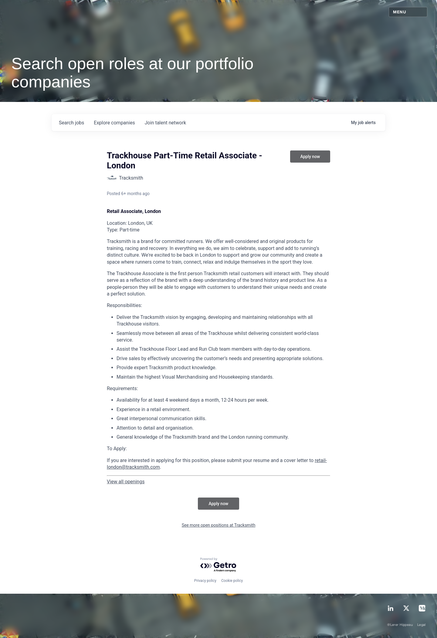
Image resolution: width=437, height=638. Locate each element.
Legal (421, 624)
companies (114, 123)
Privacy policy (205, 581)
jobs (71, 123)
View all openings (125, 481)
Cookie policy (232, 581)
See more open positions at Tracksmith (219, 525)
